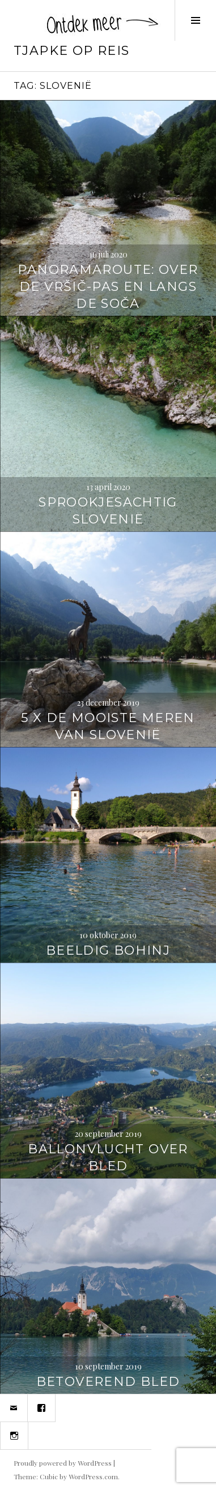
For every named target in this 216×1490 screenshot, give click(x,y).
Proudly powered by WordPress (63, 1462)
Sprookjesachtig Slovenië (108, 511)
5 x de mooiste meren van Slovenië (108, 726)
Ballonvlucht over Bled (108, 1157)
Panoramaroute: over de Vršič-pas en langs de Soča (108, 286)
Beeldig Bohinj (108, 950)
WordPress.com (93, 1476)
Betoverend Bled (108, 1381)
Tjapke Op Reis (71, 50)
